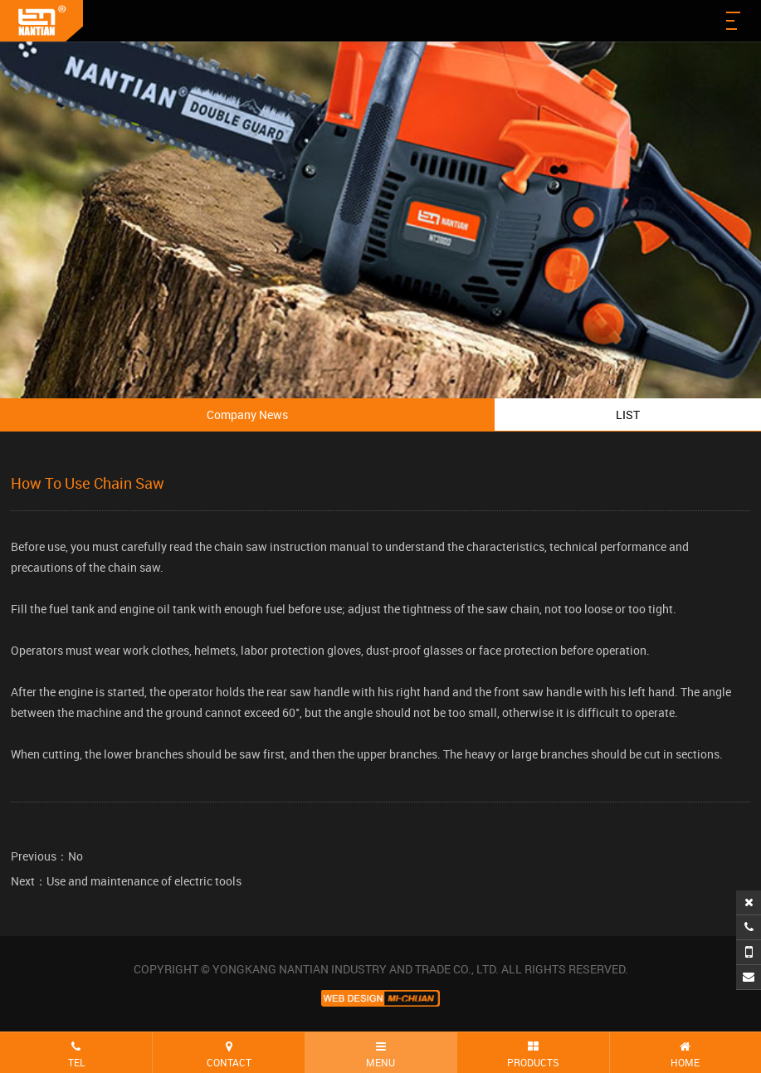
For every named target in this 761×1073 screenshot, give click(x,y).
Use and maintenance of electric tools (143, 881)
